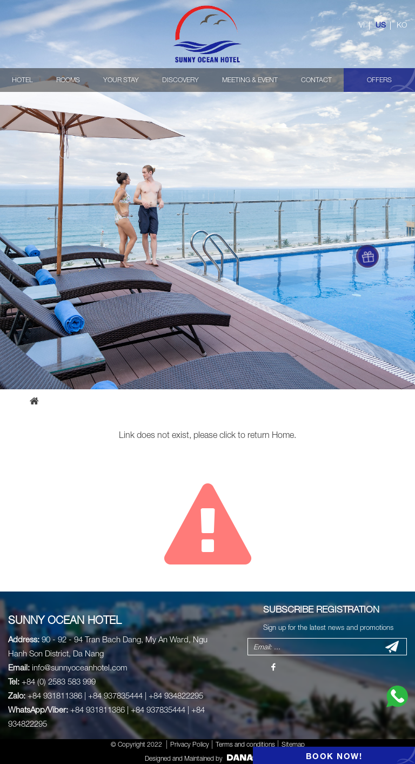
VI (362, 25)
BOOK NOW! (334, 756)
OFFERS (379, 80)
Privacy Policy (189, 744)
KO (402, 25)
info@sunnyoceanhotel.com (80, 667)
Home (283, 434)
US (381, 25)
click (227, 434)
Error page (77, 401)
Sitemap (293, 744)
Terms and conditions (245, 744)
